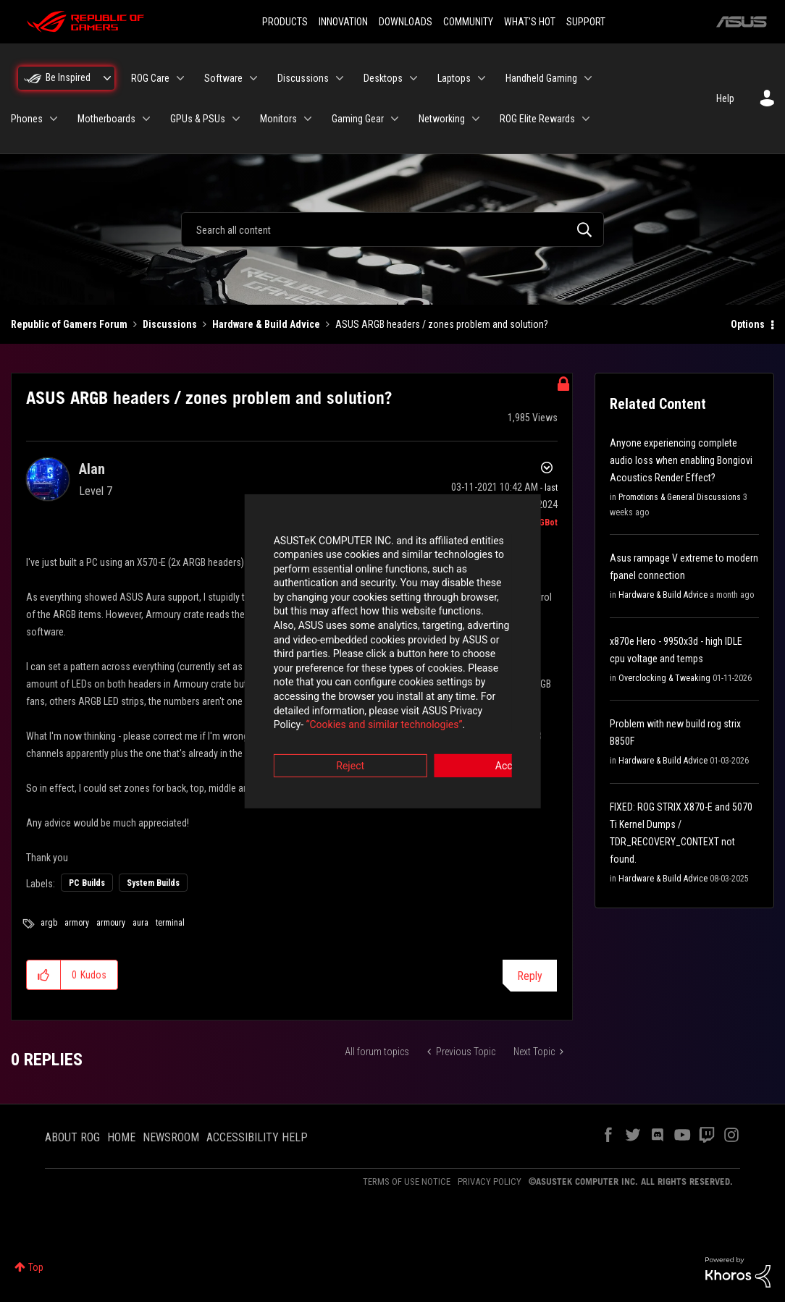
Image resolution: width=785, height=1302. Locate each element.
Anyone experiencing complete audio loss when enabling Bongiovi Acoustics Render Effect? (681, 460)
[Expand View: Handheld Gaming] (588, 78)
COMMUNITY (468, 22)
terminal (170, 923)
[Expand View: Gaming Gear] (394, 119)
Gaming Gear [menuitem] (358, 118)
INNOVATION (343, 22)
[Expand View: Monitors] (308, 119)
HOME (121, 1137)
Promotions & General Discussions (679, 497)
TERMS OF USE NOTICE (406, 1181)
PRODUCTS (285, 22)
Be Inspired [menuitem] (68, 77)
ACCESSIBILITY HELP (257, 1137)
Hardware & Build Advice (266, 324)
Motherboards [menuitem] (106, 118)
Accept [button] (473, 731)
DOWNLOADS (405, 22)
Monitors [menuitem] (278, 118)
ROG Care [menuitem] (150, 78)
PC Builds (87, 883)
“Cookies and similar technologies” (297, 690)
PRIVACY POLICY (489, 1181)
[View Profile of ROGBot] (543, 522)
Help (725, 98)
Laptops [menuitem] (454, 78)
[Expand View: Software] (253, 78)
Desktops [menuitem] (383, 78)
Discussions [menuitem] (303, 78)
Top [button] (35, 1267)
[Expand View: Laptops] (481, 78)
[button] (44, 974)
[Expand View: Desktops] (413, 78)
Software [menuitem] (223, 78)
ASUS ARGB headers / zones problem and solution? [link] (441, 324)
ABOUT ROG (72, 1137)
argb (49, 923)
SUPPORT (585, 22)
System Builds (153, 883)
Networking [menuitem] (442, 118)
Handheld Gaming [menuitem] (541, 78)
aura (140, 923)
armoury (110, 923)
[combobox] (392, 229)
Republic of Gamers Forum (69, 324)
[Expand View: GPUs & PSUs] (236, 119)
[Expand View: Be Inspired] (107, 78)
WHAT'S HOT (529, 22)
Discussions (170, 324)
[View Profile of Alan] (92, 469)
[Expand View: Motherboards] (146, 119)
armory (76, 923)
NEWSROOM (171, 1137)
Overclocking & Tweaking (664, 678)
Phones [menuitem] (27, 118)
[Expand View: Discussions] (339, 78)
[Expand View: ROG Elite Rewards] (586, 119)
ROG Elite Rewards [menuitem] (537, 118)
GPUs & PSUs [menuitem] (197, 118)
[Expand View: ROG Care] (180, 78)
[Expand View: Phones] (53, 119)
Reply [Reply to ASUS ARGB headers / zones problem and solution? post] (529, 976)
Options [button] (748, 324)
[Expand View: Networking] (476, 119)
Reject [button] (312, 731)
